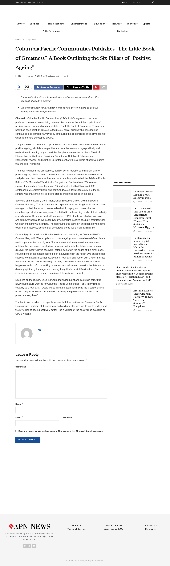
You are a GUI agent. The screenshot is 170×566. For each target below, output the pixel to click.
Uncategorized (29, 40)
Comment (21, 367)
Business (34, 23)
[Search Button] (153, 2)
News (19, 23)
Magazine (122, 31)
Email (19, 418)
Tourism (131, 23)
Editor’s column (51, 31)
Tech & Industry (55, 23)
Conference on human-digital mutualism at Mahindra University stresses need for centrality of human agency (143, 247)
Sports (146, 23)
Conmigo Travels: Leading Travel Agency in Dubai (143, 194)
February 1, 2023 (34, 76)
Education (99, 23)
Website (67, 418)
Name (19, 404)
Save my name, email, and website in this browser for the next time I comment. (60, 431)
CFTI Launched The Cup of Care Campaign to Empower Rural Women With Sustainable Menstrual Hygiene (143, 218)
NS (19, 76)
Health (116, 23)
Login (125, 2)
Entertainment (79, 23)
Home (18, 40)
